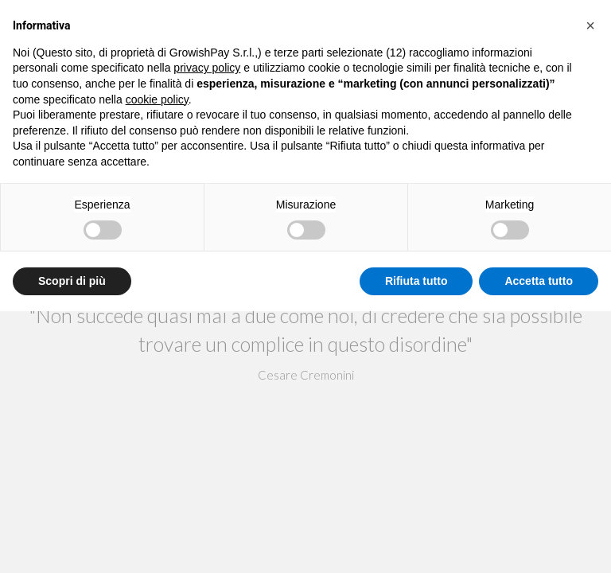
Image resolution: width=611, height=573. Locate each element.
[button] (590, 25)
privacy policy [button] (206, 67)
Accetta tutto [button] (538, 281)
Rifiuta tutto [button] (416, 281)
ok (306, 326)
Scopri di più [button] (72, 281)
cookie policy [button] (157, 99)
